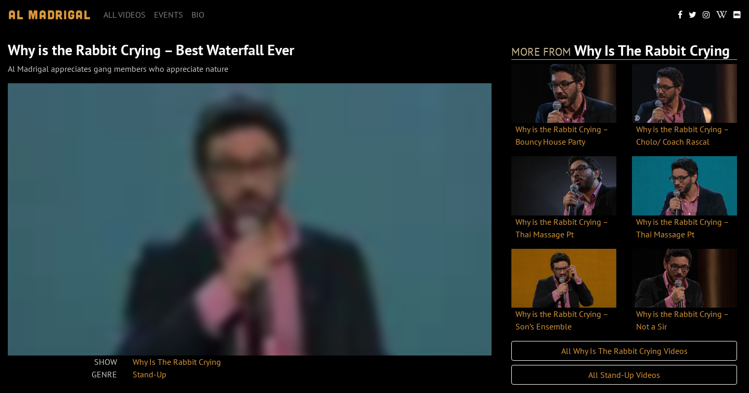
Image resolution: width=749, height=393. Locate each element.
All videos (125, 14)
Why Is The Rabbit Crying (177, 362)
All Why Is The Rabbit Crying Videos (624, 351)
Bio (197, 14)
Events (168, 14)
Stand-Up (149, 374)
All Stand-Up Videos (624, 375)
